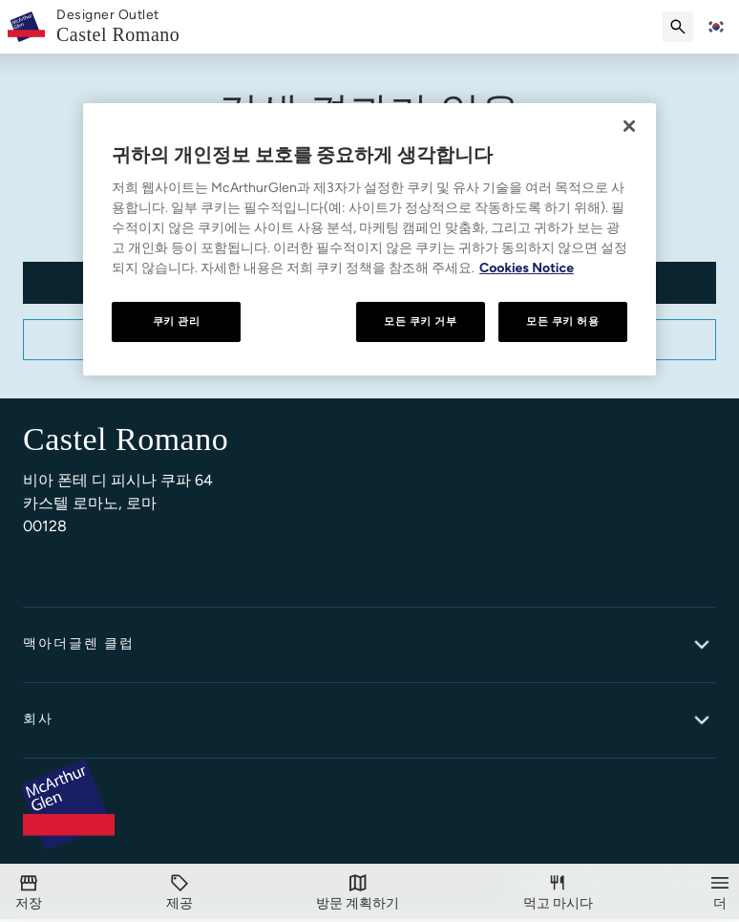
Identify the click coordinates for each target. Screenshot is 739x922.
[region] (369, 239)
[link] (117, 27)
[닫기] (629, 126)
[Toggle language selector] (716, 26)
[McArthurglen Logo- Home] (26, 26)
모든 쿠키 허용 (562, 321)
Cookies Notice (526, 268)
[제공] (179, 892)
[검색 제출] (678, 26)
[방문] (357, 892)
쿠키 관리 (177, 321)
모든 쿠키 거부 (420, 321)
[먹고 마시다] (558, 892)
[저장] (28, 892)
